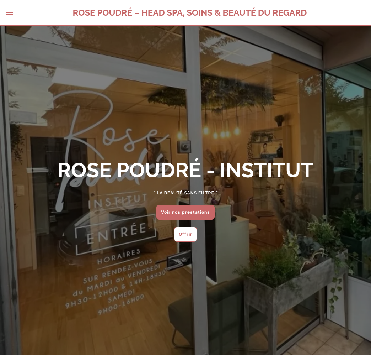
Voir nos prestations (185, 212)
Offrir (185, 234)
